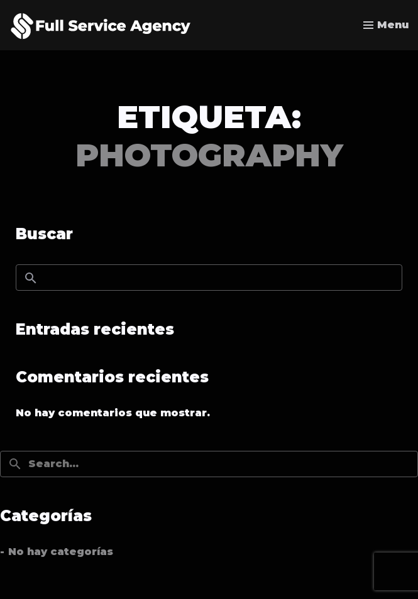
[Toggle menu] (386, 25)
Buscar (44, 234)
